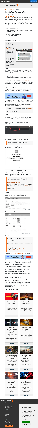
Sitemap (6, 409)
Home (6, 9)
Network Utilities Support (10, 404)
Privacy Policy (7, 422)
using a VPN (15, 89)
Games (6, 417)
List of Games (17, 247)
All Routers (7, 414)
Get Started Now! (9, 55)
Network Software (8, 413)
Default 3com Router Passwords (13, 182)
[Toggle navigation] (31, 5)
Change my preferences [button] (26, 424)
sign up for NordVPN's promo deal (17, 253)
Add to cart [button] (34, 1)
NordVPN (16, 100)
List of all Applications (16, 249)
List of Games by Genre (20, 248)
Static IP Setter (19, 75)
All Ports (6, 415)
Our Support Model (8, 406)
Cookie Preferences (9, 423)
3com (14, 9)
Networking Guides (8, 407)
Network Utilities (9, 48)
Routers (10, 9)
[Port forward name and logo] (5, 1)
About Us (7, 421)
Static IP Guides (28, 80)
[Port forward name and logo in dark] (11, 5)
